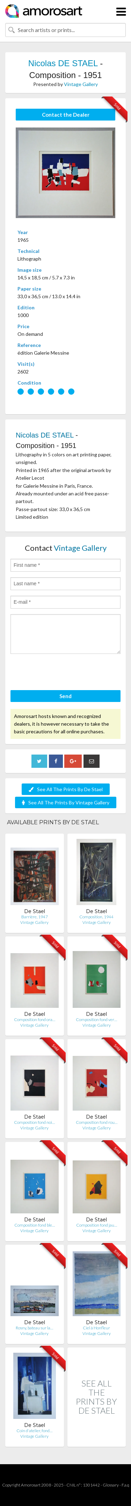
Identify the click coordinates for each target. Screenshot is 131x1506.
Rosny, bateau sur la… (34, 1327)
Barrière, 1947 (34, 916)
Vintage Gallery (81, 84)
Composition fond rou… (96, 1122)
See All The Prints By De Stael (66, 789)
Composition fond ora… (34, 1019)
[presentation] (63, 673)
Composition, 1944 (96, 916)
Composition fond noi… (34, 1122)
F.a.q (125, 1485)
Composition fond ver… (96, 1019)
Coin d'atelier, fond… (34, 1430)
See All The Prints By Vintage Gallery (65, 802)
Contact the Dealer (65, 114)
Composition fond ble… (34, 1225)
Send (65, 696)
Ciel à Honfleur (96, 1327)
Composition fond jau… (96, 1225)
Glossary (111, 1485)
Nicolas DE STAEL (63, 63)
